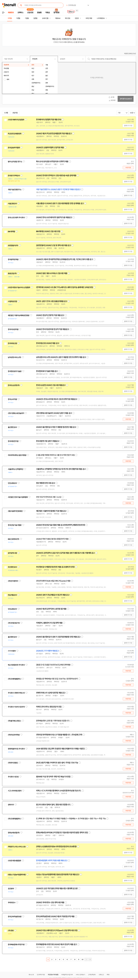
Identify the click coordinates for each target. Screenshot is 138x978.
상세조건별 (45, 18)
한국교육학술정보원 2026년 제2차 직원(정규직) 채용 (55, 916)
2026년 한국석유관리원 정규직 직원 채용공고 (52, 329)
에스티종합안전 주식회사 (16, 665)
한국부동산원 (12, 343)
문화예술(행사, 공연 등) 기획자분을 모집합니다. (53, 720)
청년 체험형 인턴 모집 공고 (45, 483)
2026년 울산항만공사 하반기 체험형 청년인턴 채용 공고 (56, 427)
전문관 (77, 18)
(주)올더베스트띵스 (14, 721)
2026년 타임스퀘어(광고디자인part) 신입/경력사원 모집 (56, 930)
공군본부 (11, 888)
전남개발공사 (12, 595)
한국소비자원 (12, 399)
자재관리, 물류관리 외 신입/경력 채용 (49, 623)
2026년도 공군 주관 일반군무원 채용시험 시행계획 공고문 (57, 888)
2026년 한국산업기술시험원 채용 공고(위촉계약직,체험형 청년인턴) (60, 525)
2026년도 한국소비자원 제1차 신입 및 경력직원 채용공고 (56, 399)
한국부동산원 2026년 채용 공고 (47, 343)
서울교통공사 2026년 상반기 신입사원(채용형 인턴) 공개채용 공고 (60, 203)
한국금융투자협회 (14, 147)
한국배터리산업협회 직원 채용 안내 (48, 119)
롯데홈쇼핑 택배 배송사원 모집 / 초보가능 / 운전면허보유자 (57, 679)
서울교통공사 (12, 203)
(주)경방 (11, 930)
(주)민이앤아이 (13, 581)
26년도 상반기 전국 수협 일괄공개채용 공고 (51, 301)
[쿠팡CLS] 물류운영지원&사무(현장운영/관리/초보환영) (56, 846)
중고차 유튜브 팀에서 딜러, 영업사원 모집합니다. (53, 804)
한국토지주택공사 (14, 175)
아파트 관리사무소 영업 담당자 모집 (48, 706)
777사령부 (12, 651)
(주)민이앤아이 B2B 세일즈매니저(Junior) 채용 (53, 581)
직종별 (18, 18)
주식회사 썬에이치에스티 (16, 693)
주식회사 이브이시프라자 (16, 707)
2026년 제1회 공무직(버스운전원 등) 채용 (51, 609)
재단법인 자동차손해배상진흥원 (18, 315)
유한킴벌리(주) (13, 245)
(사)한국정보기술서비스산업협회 (19, 287)
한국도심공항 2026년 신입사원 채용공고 (50, 385)
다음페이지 (86, 959)
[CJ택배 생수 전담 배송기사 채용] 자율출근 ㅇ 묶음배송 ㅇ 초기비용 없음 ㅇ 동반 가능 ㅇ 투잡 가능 (71, 818)
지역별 (10, 18)
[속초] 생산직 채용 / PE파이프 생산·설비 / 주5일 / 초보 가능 (57, 762)
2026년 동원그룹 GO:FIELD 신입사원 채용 (51, 273)
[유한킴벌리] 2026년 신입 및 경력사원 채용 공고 (53, 245)
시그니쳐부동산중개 (14, 791)
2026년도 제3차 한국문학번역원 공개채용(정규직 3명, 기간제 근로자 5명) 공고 (64, 259)
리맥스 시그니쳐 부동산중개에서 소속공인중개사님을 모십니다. (58, 790)
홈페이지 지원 (128, 126)
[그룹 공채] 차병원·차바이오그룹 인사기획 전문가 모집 (55, 455)
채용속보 (57, 18)
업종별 (35, 18)
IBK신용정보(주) (13, 539)
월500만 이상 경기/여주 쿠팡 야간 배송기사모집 (53, 776)
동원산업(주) (12, 273)
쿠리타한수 (11, 902)
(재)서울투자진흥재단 (15, 511)
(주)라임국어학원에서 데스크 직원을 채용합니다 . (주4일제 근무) (59, 734)
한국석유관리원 (13, 329)
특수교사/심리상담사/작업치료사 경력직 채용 (52, 161)
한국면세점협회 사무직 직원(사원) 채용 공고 (51, 860)
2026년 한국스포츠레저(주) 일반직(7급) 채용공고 (54, 217)
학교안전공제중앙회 (14, 133)
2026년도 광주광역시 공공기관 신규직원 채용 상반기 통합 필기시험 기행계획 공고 (65, 553)
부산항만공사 (12, 567)
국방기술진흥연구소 (14, 189)
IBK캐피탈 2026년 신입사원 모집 (48, 231)
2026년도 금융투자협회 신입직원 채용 (50, 147)
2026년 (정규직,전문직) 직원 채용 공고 (50, 315)
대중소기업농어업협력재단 (17, 874)
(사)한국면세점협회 (14, 860)
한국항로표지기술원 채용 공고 (47, 371)
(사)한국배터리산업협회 (16, 120)
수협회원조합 (12, 301)
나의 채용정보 (101, 18)
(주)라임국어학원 (14, 735)
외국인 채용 (89, 18)
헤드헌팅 (67, 18)
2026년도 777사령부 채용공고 (47, 651)
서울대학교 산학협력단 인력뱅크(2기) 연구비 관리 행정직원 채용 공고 (61, 469)
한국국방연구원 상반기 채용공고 (47, 441)
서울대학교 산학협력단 (15, 469)
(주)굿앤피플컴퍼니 (14, 679)
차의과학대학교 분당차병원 (17, 455)
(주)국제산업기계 (14, 623)
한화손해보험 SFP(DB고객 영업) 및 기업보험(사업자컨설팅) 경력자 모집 (62, 832)
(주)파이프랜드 (13, 763)
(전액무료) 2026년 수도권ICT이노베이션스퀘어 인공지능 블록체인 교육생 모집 (64, 287)
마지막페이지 (90, 959)
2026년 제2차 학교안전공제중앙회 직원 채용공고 (54, 133)
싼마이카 (11, 805)
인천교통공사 (12, 483)
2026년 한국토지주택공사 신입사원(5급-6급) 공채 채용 (56, 175)
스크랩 (6, 113)
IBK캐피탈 (11, 231)
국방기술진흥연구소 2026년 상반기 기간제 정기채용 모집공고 (58, 189)
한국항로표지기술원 (14, 371)
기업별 (27, 18)
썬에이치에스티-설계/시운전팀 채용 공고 (50, 693)
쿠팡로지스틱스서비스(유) (17, 847)
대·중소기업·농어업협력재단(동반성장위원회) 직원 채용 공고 (57, 874)
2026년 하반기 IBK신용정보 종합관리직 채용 (52, 539)
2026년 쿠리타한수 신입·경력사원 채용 (50, 902)
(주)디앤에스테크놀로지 (16, 413)
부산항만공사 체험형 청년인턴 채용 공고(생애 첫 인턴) (55, 567)
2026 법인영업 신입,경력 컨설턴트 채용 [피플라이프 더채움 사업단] (60, 748)
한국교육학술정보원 (14, 916)
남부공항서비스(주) (14, 357)
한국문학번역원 (13, 259)
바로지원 (128, 168)
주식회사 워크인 (13, 777)
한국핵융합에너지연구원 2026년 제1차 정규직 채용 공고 (56, 944)
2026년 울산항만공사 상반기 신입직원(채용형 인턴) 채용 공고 (58, 637)
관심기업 (15, 113)
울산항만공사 (12, 427)
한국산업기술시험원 (14, 525)
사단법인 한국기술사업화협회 (18, 497)
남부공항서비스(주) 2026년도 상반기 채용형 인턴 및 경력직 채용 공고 (61, 357)
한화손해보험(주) (14, 833)
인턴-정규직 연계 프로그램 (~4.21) (48, 497)
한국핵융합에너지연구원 (16, 944)
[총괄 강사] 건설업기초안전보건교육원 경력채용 (53, 665)
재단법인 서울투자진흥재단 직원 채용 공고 (51, 511)
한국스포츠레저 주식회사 (16, 217)
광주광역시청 (12, 553)
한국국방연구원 (13, 441)
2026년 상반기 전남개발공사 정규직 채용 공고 (52, 595)
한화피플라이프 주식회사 (16, 749)
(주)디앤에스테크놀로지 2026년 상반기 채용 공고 (54, 413)
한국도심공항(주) (14, 385)
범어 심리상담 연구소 (15, 161)
